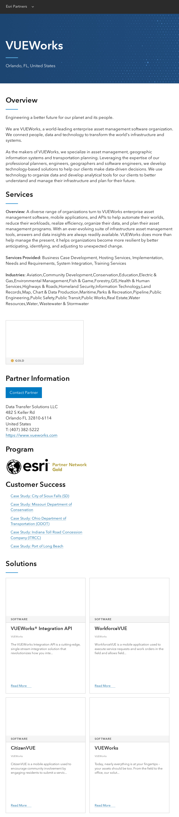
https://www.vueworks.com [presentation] (31, 435)
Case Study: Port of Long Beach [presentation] (37, 546)
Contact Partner (24, 392)
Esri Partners (16, 6)
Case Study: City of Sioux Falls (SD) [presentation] (40, 496)
